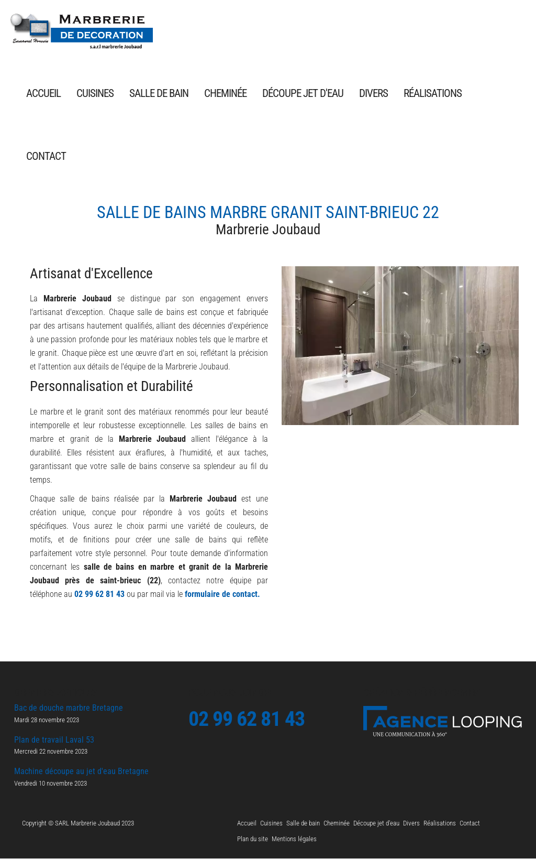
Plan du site (252, 839)
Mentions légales (294, 839)
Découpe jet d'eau (302, 94)
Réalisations (433, 94)
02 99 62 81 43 (99, 595)
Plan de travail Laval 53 (54, 740)
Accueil (43, 94)
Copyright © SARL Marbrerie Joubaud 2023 (78, 824)
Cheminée (225, 94)
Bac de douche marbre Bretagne (68, 709)
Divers (373, 94)
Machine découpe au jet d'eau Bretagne (81, 772)
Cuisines (95, 94)
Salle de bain (158, 94)
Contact (46, 157)
